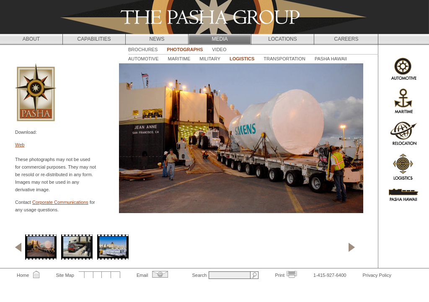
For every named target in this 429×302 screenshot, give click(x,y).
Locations (282, 39)
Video (219, 49)
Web (19, 144)
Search (199, 275)
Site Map (65, 275)
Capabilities (94, 39)
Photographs (185, 49)
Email (142, 275)
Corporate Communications (60, 202)
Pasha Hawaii (331, 58)
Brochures (143, 49)
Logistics (242, 58)
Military (209, 58)
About (31, 39)
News (157, 39)
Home (23, 275)
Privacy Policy (376, 275)
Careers (346, 39)
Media (219, 39)
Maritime (179, 58)
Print (279, 275)
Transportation (284, 58)
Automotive (143, 58)
